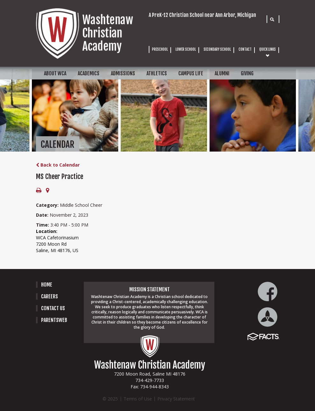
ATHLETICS (157, 73)
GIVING (247, 73)
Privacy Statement (176, 399)
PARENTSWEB (54, 320)
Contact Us (53, 308)
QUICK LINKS (267, 49)
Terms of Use (138, 399)
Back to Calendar (58, 165)
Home (46, 284)
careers (49, 296)
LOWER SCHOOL (185, 49)
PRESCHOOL (160, 49)
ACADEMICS (88, 73)
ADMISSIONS (123, 73)
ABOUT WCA (55, 73)
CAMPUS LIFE (190, 73)
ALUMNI (222, 73)
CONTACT (245, 49)
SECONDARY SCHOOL (217, 49)
